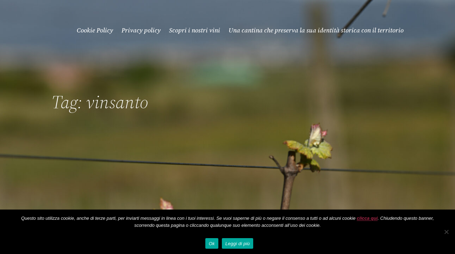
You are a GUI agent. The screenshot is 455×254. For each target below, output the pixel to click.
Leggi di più (237, 243)
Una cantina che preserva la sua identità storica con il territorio (316, 30)
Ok (212, 243)
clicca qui (367, 218)
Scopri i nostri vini (194, 30)
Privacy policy (141, 30)
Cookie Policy (95, 30)
